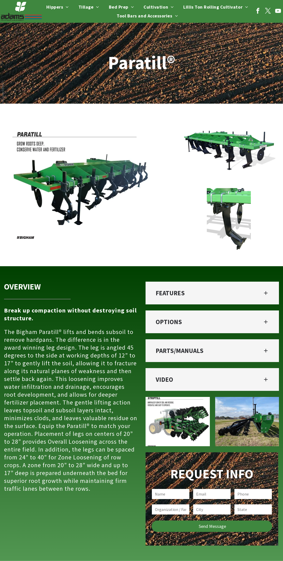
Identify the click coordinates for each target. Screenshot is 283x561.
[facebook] (257, 11)
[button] (212, 293)
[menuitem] (57, 7)
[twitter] (268, 11)
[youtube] (278, 11)
